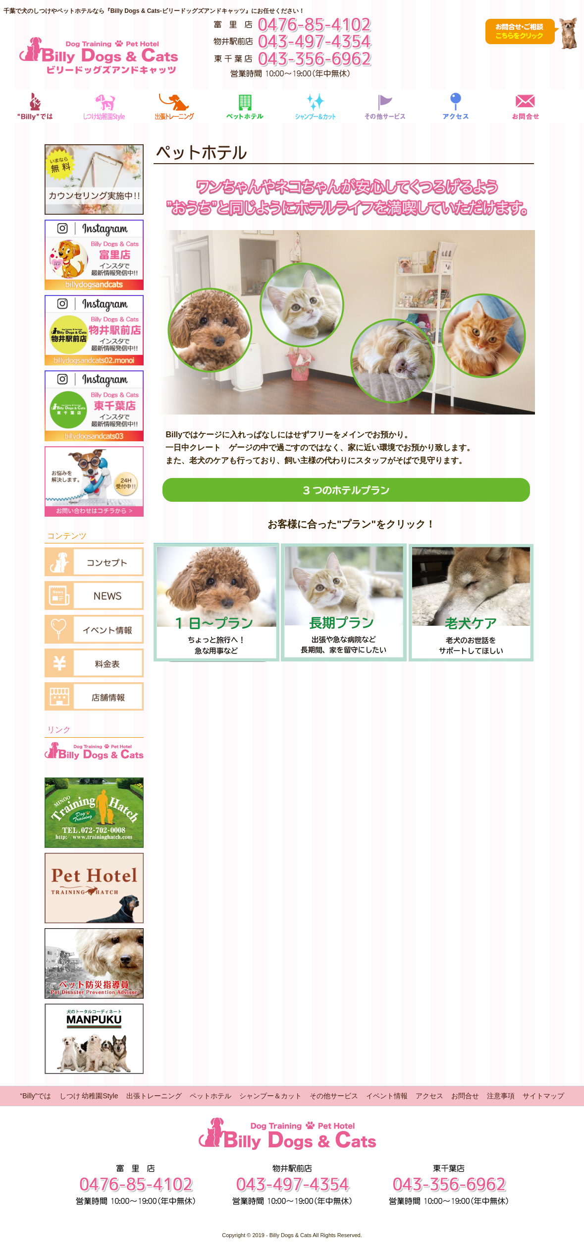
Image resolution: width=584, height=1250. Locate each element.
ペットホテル (210, 1096)
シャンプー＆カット (270, 1096)
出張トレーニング (154, 1096)
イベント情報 (387, 1096)
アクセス (429, 1096)
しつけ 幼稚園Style (88, 1096)
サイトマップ (543, 1096)
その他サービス (334, 1096)
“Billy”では (36, 1096)
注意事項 (501, 1096)
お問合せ (465, 1096)
